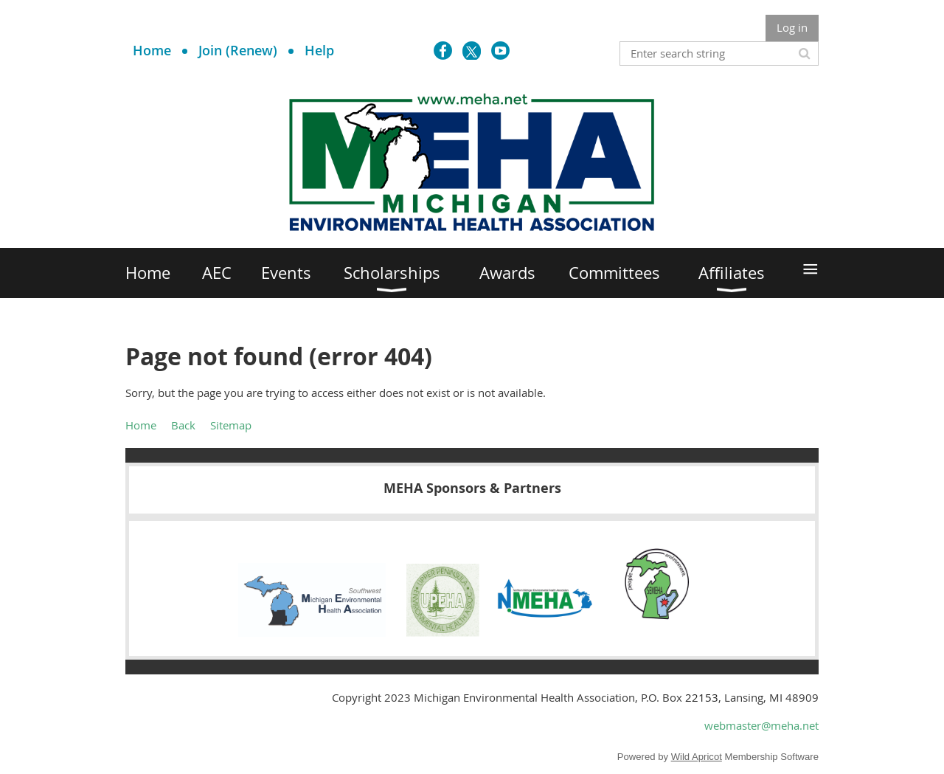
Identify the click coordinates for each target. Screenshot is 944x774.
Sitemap (230, 425)
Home (152, 50)
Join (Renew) (237, 50)
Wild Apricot (696, 756)
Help (319, 50)
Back (183, 425)
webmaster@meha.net (761, 725)
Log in (792, 27)
